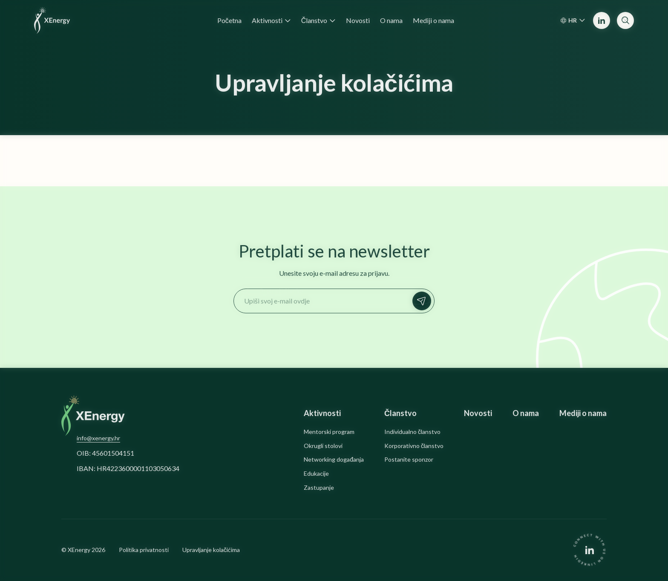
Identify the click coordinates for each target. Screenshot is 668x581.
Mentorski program (329, 431)
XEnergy (79, 549)
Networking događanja (334, 459)
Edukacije (316, 473)
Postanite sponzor (408, 459)
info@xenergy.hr (98, 438)
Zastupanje (319, 487)
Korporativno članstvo (413, 445)
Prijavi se (424, 301)
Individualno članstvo (412, 431)
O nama (526, 413)
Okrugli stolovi (323, 445)
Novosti (478, 413)
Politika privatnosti (144, 549)
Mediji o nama (583, 413)
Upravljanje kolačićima (211, 549)
